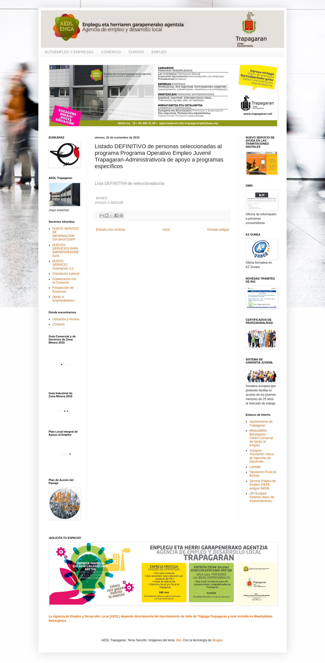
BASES (101, 198)
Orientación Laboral (65, 273)
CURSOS (136, 52)
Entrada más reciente (110, 229)
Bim (179, 640)
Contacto (58, 324)
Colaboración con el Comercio (64, 280)
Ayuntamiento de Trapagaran (261, 423)
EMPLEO (158, 52)
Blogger (217, 640)
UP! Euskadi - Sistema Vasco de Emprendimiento (262, 497)
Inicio (166, 229)
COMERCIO (111, 52)
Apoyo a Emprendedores (63, 298)
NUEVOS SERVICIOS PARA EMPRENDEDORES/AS (65, 250)
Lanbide (255, 467)
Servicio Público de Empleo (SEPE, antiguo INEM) (263, 484)
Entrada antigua (218, 229)
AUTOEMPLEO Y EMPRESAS (69, 52)
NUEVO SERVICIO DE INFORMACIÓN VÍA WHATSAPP (65, 234)
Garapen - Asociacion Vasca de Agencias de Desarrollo (262, 456)
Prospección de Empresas (63, 289)
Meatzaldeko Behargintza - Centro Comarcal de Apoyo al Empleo (261, 438)
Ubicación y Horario (65, 319)
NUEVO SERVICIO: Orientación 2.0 (62, 264)
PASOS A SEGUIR (109, 203)
